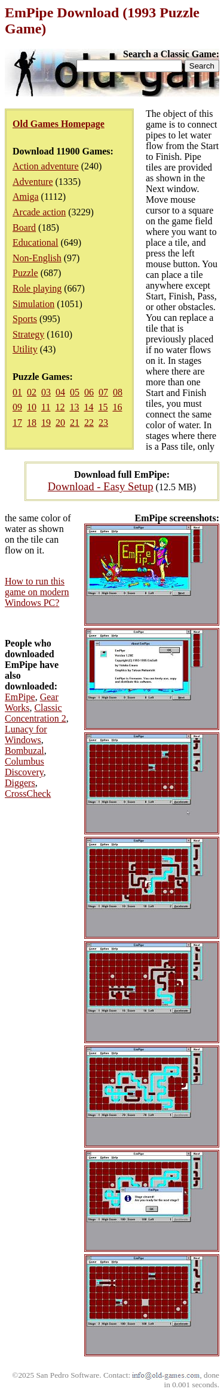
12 (60, 407)
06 (89, 392)
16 (117, 407)
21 (74, 422)
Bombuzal (24, 751)
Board (24, 227)
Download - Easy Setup (101, 486)
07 (103, 392)
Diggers (20, 783)
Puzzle (25, 273)
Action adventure (46, 166)
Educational (35, 242)
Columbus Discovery (24, 766)
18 (31, 422)
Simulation (33, 304)
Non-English (37, 258)
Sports (25, 319)
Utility (25, 349)
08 (117, 392)
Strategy (28, 334)
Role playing (37, 288)
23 (103, 422)
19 (46, 422)
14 (88, 407)
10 (31, 407)
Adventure (33, 182)
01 (17, 392)
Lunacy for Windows (26, 734)
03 (46, 392)
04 (60, 392)
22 (89, 422)
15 (103, 407)
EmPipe (20, 697)
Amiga (26, 196)
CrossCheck (28, 793)
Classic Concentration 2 (35, 713)
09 (17, 407)
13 (74, 407)
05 (74, 392)
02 (31, 392)
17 (17, 422)
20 (60, 422)
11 (45, 407)
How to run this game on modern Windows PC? (37, 592)
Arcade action (39, 212)
